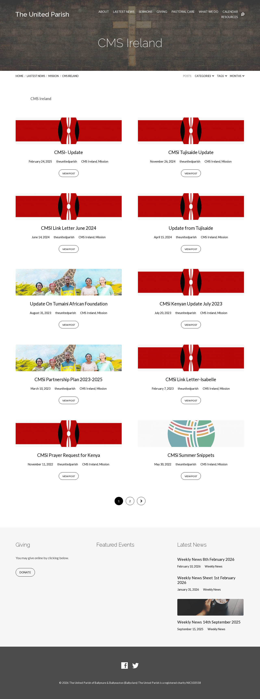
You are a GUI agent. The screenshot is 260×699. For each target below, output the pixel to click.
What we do (208, 11)
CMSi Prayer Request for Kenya (68, 455)
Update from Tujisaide (191, 228)
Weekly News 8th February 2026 (205, 559)
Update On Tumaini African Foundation (68, 303)
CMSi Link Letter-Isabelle (191, 379)
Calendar (230, 11)
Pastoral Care (183, 11)
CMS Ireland (70, 76)
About (104, 11)
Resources (229, 17)
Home (19, 76)
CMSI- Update (68, 152)
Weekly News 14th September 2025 (208, 622)
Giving (162, 11)
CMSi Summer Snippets (191, 455)
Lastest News (123, 11)
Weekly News (213, 566)
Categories (204, 76)
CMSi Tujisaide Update (190, 152)
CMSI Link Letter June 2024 (68, 228)
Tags (222, 76)
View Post (68, 173)
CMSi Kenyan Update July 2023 (191, 303)
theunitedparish (66, 161)
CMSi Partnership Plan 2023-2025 (69, 379)
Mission (53, 76)
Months (237, 76)
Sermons (145, 11)
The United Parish (42, 14)
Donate (25, 572)
